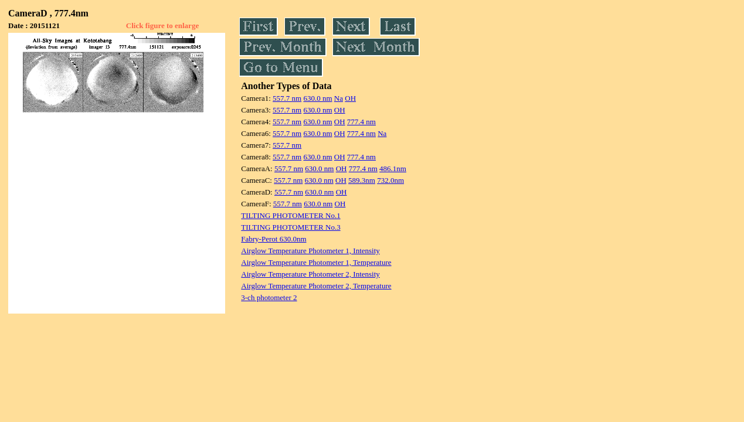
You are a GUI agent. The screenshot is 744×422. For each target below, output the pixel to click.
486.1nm (392, 168)
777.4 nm (361, 121)
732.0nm (390, 180)
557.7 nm (287, 98)
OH (350, 98)
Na (338, 98)
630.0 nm (317, 98)
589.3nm (361, 180)
